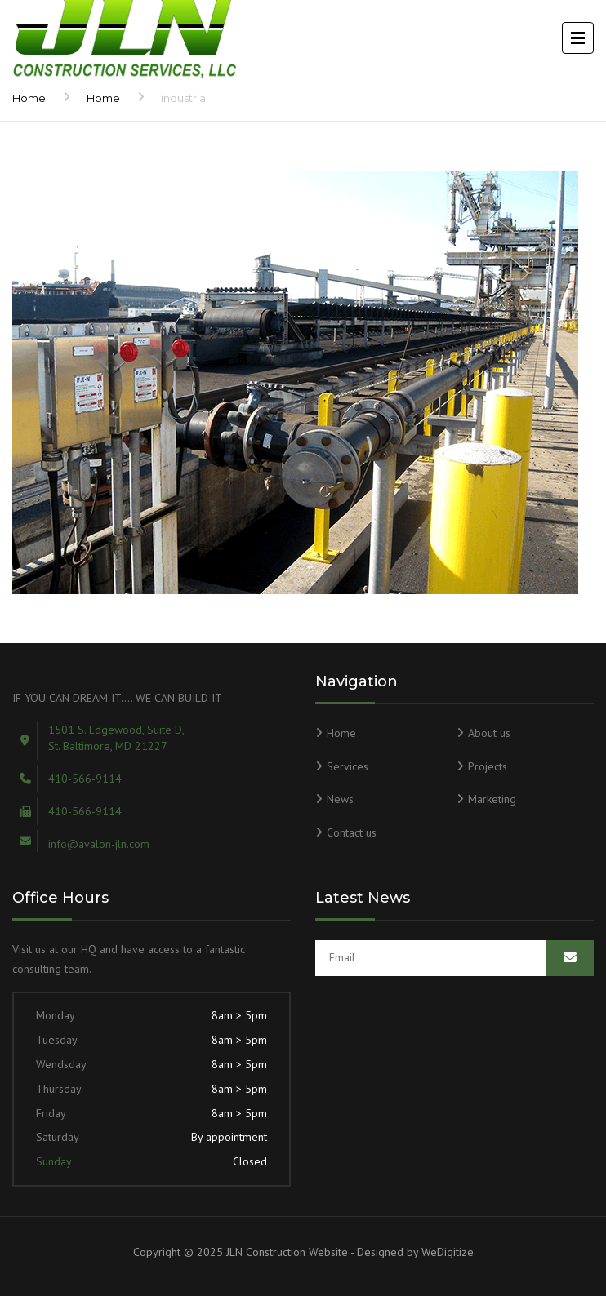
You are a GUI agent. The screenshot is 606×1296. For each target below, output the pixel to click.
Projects (487, 766)
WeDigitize (447, 1252)
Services (347, 766)
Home (29, 97)
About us (489, 733)
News (340, 799)
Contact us (352, 832)
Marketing (492, 799)
